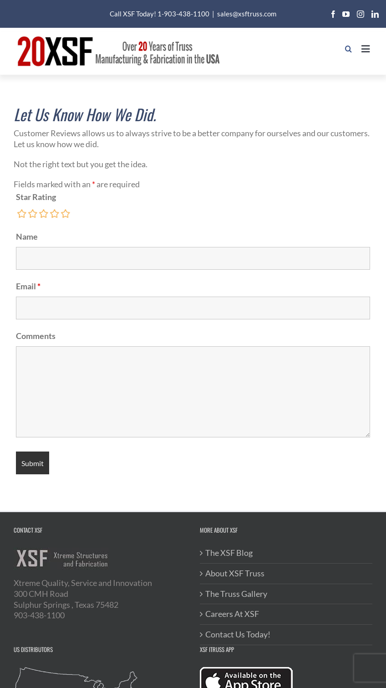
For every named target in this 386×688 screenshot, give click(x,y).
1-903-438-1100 (183, 14)
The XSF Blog (229, 553)
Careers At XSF (232, 614)
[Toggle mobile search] (343, 48)
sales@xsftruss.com (246, 14)
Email (28, 286)
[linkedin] (375, 14)
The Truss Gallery (236, 594)
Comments (36, 336)
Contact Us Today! (237, 634)
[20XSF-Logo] (118, 36)
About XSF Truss (234, 573)
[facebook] (333, 14)
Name (27, 236)
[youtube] (345, 14)
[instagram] (360, 14)
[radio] (22, 213)
